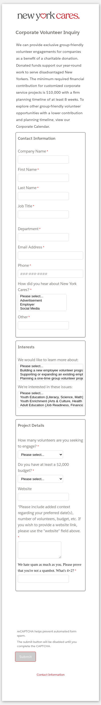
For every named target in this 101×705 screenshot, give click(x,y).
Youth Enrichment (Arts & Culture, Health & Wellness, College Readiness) (50, 401)
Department (28, 228)
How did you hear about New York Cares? (47, 286)
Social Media (42, 309)
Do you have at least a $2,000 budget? (43, 467)
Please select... (42, 296)
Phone (23, 265)
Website (25, 488)
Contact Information (51, 674)
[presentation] (54, 612)
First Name (27, 169)
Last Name (27, 187)
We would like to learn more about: (48, 359)
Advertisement (42, 301)
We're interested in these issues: (45, 386)
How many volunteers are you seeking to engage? (50, 443)
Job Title (25, 206)
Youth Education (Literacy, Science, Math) (50, 397)
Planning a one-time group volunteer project (50, 378)
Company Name (32, 151)
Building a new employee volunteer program (50, 370)
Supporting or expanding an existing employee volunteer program (50, 374)
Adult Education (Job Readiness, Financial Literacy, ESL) (50, 405)
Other (23, 317)
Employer (42, 305)
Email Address (30, 247)
